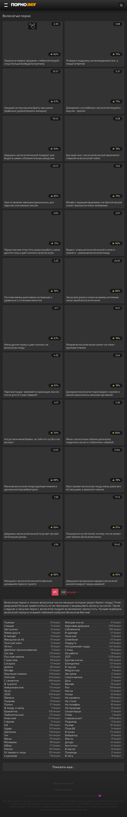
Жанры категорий (63, 783)
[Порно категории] (6, 5)
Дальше (72, 592)
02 (63, 592)
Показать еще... (63, 767)
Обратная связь (63, 789)
